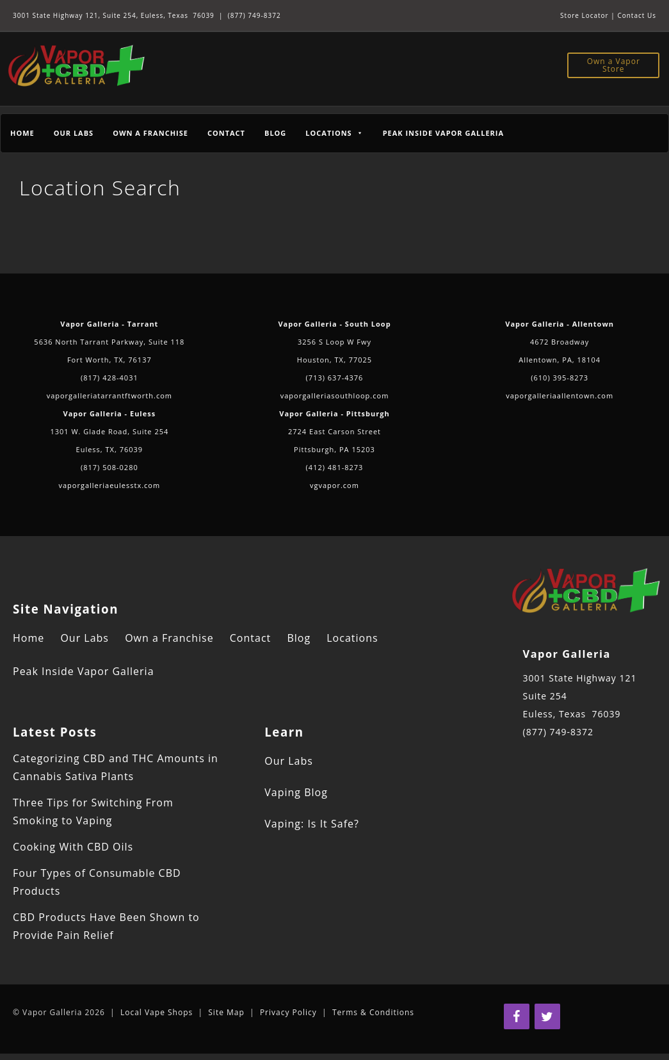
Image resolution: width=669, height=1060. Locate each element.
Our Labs (73, 133)
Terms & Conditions (373, 1012)
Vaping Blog (296, 792)
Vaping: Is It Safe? (311, 824)
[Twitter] (547, 1016)
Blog (275, 133)
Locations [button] (334, 133)
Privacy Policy (288, 1012)
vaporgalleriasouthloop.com (334, 395)
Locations (352, 638)
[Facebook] (516, 1016)
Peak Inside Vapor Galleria (443, 133)
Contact (226, 133)
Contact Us (636, 15)
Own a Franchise (150, 133)
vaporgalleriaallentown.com (559, 395)
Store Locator (584, 15)
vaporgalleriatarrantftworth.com (109, 395)
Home (22, 133)
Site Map (226, 1012)
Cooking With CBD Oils (73, 847)
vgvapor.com (334, 485)
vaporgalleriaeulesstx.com (110, 485)
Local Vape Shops (156, 1012)
